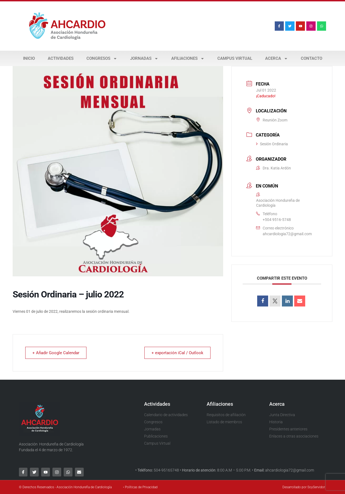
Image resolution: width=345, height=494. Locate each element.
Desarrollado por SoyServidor (303, 487)
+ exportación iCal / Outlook (177, 352)
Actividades (61, 58)
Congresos (101, 58)
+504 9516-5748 (277, 219)
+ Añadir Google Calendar (56, 352)
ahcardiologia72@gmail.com (287, 234)
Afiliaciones (187, 58)
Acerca (276, 58)
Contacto (311, 58)
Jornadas (144, 58)
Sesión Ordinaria (272, 144)
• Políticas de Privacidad (140, 487)
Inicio (29, 58)
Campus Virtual (234, 58)
